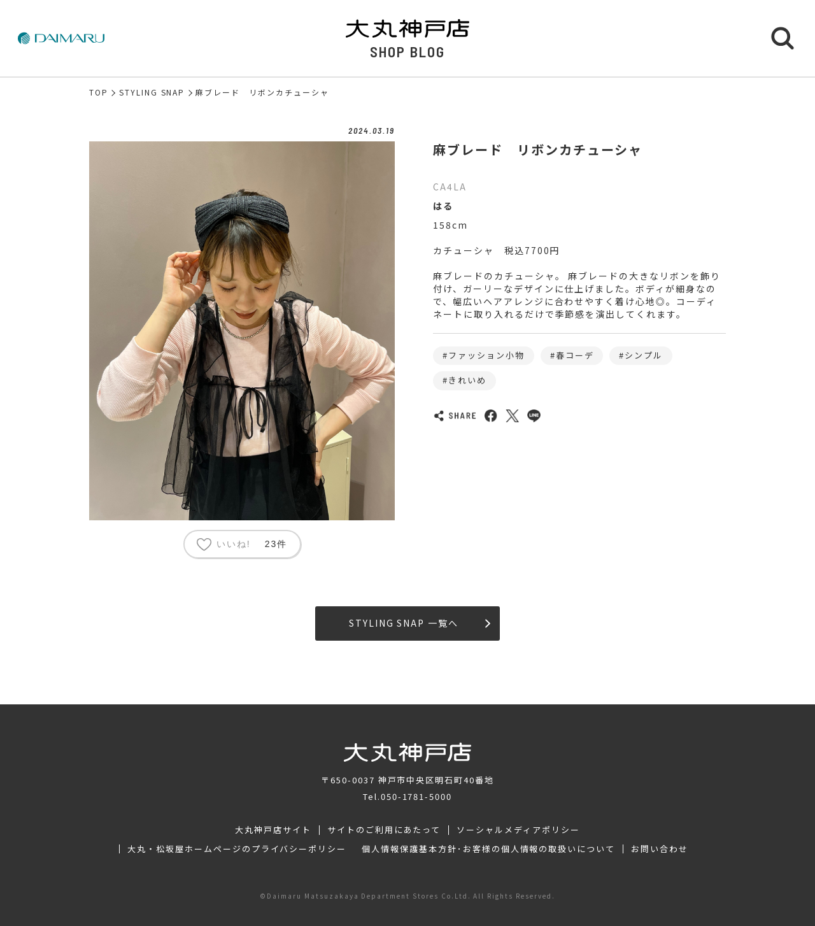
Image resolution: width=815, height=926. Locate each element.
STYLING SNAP (152, 92)
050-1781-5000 (416, 796)
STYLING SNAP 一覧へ (419, 622)
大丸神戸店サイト (273, 829)
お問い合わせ (659, 848)
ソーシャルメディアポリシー (518, 829)
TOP (98, 92)
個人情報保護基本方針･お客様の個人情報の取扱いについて (488, 848)
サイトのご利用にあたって (384, 829)
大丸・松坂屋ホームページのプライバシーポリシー (236, 848)
